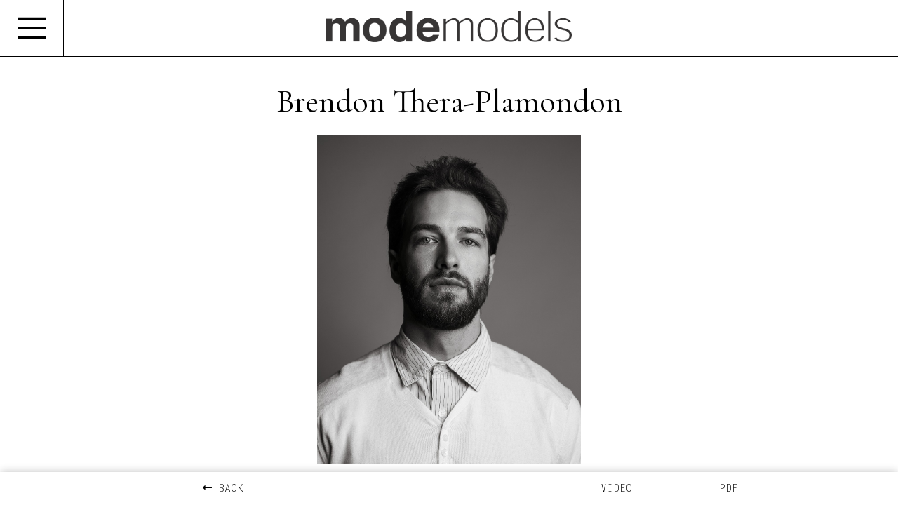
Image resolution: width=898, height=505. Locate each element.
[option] (449, 299)
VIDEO (616, 489)
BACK (223, 489)
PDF (728, 489)
